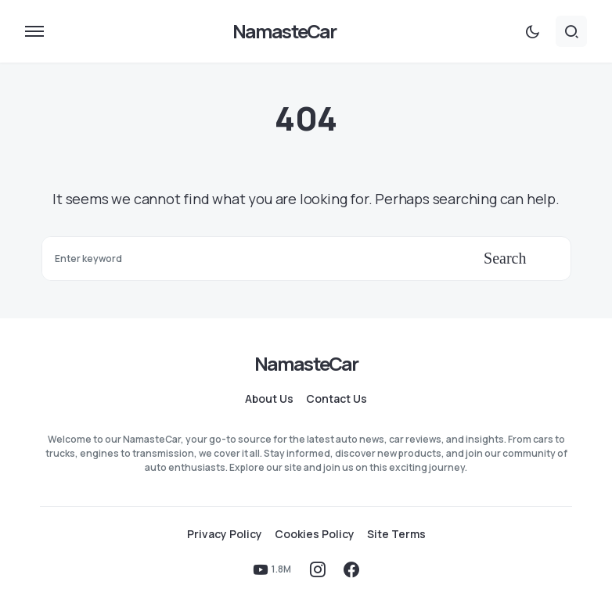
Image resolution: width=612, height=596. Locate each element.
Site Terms (396, 534)
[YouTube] (272, 569)
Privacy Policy (224, 534)
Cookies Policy (315, 534)
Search (505, 258)
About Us (269, 398)
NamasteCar (284, 31)
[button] (34, 31)
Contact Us (336, 398)
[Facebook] (351, 569)
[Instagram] (318, 569)
